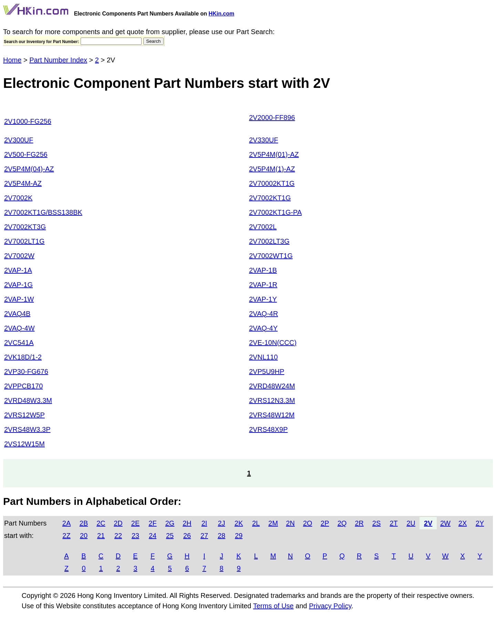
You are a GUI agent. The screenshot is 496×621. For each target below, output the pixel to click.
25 (170, 535)
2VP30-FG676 (26, 371)
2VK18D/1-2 (23, 357)
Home (12, 60)
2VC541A (19, 342)
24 (152, 535)
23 (135, 535)
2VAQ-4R (263, 313)
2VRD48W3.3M (28, 400)
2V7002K (18, 198)
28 (221, 535)
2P (325, 523)
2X (462, 523)
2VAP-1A (18, 270)
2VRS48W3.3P (27, 429)
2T (393, 523)
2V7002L (263, 227)
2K (239, 523)
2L (256, 523)
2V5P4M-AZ (23, 183)
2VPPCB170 (23, 386)
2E (135, 523)
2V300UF (18, 140)
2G (170, 523)
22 (118, 535)
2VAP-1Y (263, 299)
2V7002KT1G (270, 198)
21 (101, 535)
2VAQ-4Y (263, 328)
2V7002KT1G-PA (275, 212)
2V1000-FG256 (27, 121)
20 (83, 535)
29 (238, 535)
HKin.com (222, 14)
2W (445, 523)
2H (187, 523)
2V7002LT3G (269, 241)
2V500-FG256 (26, 154)
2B (84, 523)
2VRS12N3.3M (272, 400)
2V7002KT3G (25, 227)
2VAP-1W (19, 299)
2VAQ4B (17, 313)
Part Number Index (58, 60)
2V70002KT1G (271, 183)
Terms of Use (273, 606)
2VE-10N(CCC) (273, 342)
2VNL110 (263, 357)
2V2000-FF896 (272, 117)
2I (204, 523)
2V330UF (263, 140)
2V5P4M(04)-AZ (29, 169)
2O (307, 523)
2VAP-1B (263, 270)
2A (66, 523)
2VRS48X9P (268, 429)
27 (204, 535)
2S (376, 523)
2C (100, 523)
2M (273, 523)
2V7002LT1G (24, 241)
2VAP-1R (263, 284)
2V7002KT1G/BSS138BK (43, 212)
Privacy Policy (330, 606)
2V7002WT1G (271, 255)
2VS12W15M (24, 444)
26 (187, 535)
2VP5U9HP (266, 371)
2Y (480, 523)
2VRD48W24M (272, 386)
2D (118, 523)
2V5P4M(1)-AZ (272, 169)
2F (152, 523)
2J (221, 523)
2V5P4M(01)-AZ (274, 154)
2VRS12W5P (24, 415)
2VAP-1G (18, 284)
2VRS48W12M (271, 415)
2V (428, 523)
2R (359, 523)
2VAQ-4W (19, 328)
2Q (342, 523)
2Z (66, 535)
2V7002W (19, 255)
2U (410, 523)
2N (290, 523)
